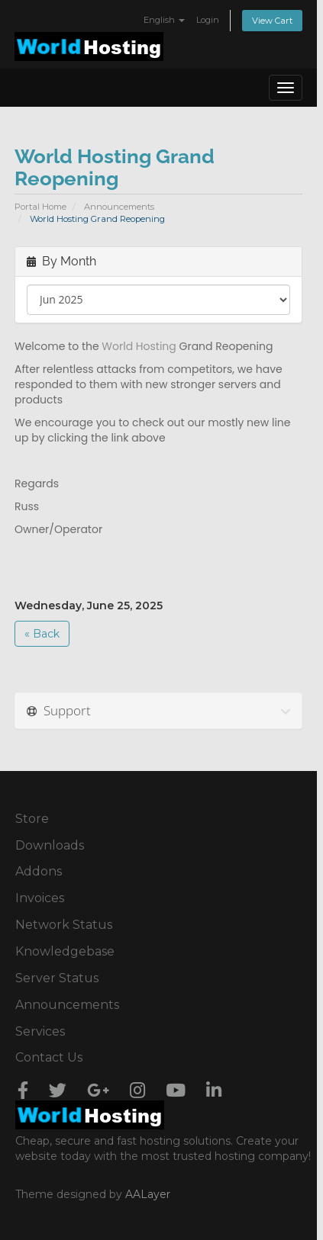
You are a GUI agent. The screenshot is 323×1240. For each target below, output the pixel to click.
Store (32, 818)
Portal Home (40, 206)
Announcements (119, 206)
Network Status (63, 924)
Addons (38, 871)
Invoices (39, 898)
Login (207, 19)
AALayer (147, 1194)
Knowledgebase (65, 951)
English (164, 19)
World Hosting (139, 346)
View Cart (272, 20)
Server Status (57, 978)
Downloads (49, 845)
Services (40, 1031)
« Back (42, 634)
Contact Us (48, 1057)
